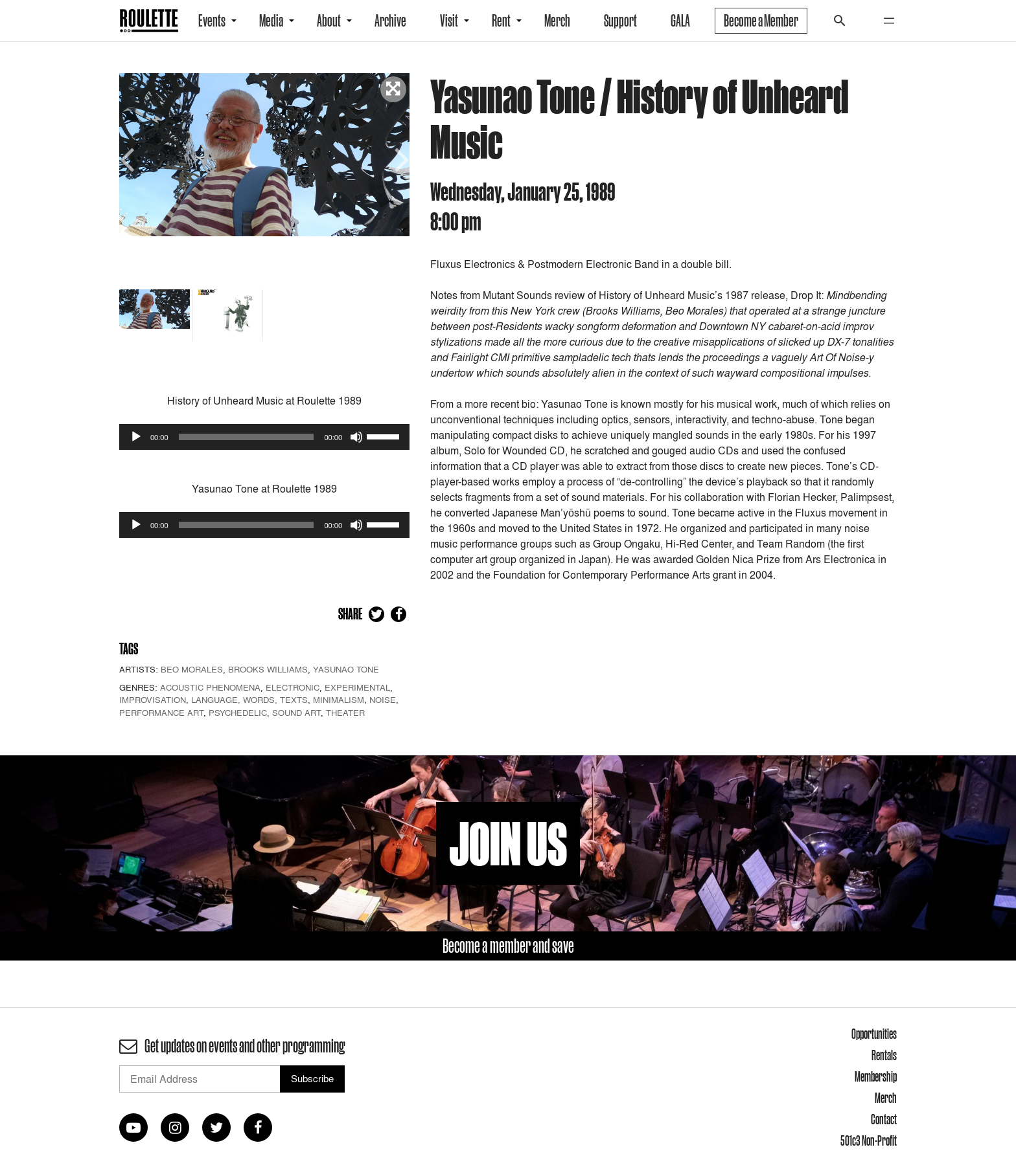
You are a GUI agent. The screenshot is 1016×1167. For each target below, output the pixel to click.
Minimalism (338, 700)
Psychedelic (238, 712)
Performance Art (161, 712)
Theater (345, 712)
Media (271, 20)
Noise (382, 700)
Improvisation (152, 700)
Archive (390, 20)
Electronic (292, 687)
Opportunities (874, 1033)
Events (211, 20)
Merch (557, 20)
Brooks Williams (268, 669)
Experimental (357, 687)
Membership (876, 1076)
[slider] (246, 437)
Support (620, 20)
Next (400, 158)
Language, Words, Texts (249, 700)
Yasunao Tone (346, 669)
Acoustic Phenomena (210, 687)
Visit (449, 20)
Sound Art (296, 712)
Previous (129, 158)
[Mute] (356, 436)
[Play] (136, 436)
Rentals (884, 1055)
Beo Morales (192, 669)
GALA (680, 20)
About (329, 20)
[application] (264, 437)
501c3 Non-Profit (868, 1140)
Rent (501, 20)
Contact (884, 1119)
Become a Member (761, 20)
